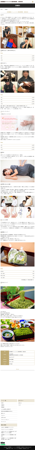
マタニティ (3, 415)
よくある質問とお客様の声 (6, 409)
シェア (2, 441)
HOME (2, 9)
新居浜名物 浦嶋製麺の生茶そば (6, 411)
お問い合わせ (3, 417)
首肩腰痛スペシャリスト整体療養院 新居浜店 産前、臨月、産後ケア (8, 439)
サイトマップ (3, 421)
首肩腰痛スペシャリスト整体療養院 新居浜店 (8, 435)
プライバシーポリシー (5, 419)
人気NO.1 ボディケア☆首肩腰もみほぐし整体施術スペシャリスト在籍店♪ (8, 432)
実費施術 (2, 407)
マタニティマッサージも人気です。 (7, 429)
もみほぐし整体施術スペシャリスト (7, 427)
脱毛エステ (3, 413)
